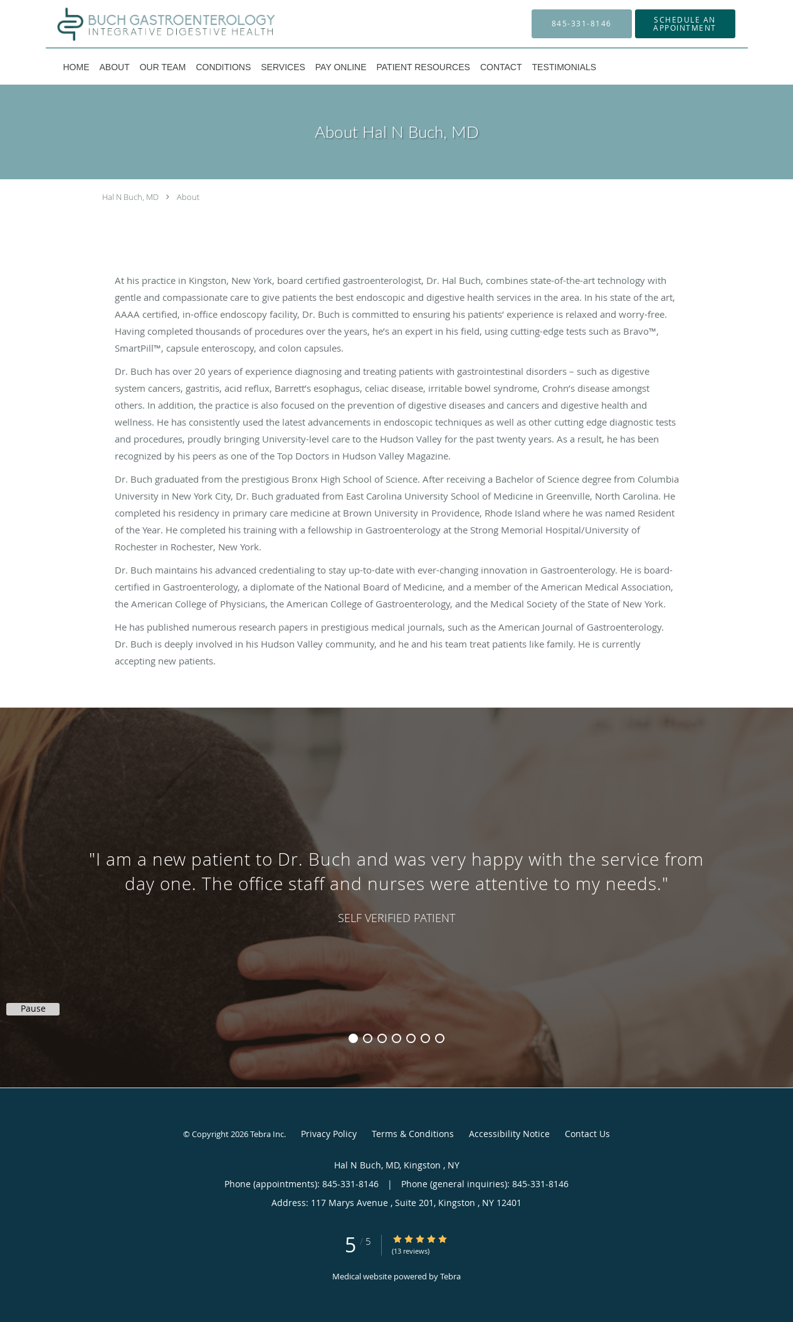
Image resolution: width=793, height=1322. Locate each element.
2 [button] (367, 1038)
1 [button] (353, 1038)
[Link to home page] (148, 24)
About (188, 196)
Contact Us (587, 1134)
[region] (396, 885)
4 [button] (396, 1038)
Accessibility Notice (509, 1134)
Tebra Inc (267, 1134)
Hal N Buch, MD (130, 196)
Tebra (450, 1276)
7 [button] (439, 1038)
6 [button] (425, 1038)
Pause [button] (33, 1008)
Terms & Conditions (413, 1134)
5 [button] (410, 1038)
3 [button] (382, 1038)
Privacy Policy (329, 1134)
